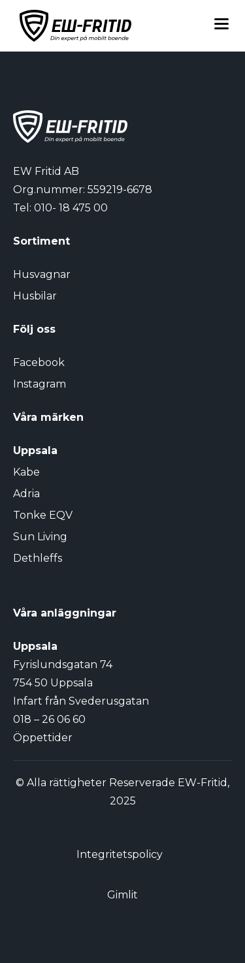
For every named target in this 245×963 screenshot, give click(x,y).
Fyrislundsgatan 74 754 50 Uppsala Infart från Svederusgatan (81, 682)
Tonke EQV (43, 515)
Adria (26, 493)
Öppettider (43, 737)
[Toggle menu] (221, 25)
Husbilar (35, 296)
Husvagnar (42, 274)
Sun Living (40, 536)
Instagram (39, 384)
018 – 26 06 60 (49, 719)
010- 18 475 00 (71, 208)
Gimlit (122, 895)
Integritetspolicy (119, 854)
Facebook (39, 362)
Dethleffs (37, 558)
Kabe (26, 472)
